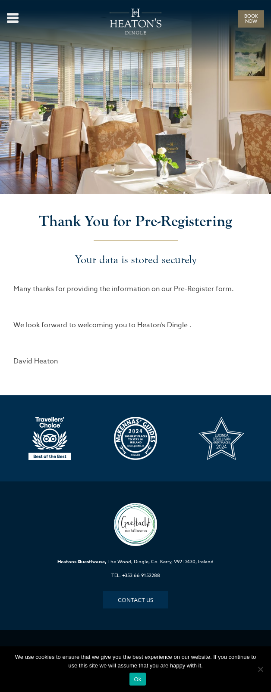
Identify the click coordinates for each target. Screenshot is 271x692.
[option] (50, 438)
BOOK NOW (251, 18)
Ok (137, 679)
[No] (260, 669)
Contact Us (135, 600)
